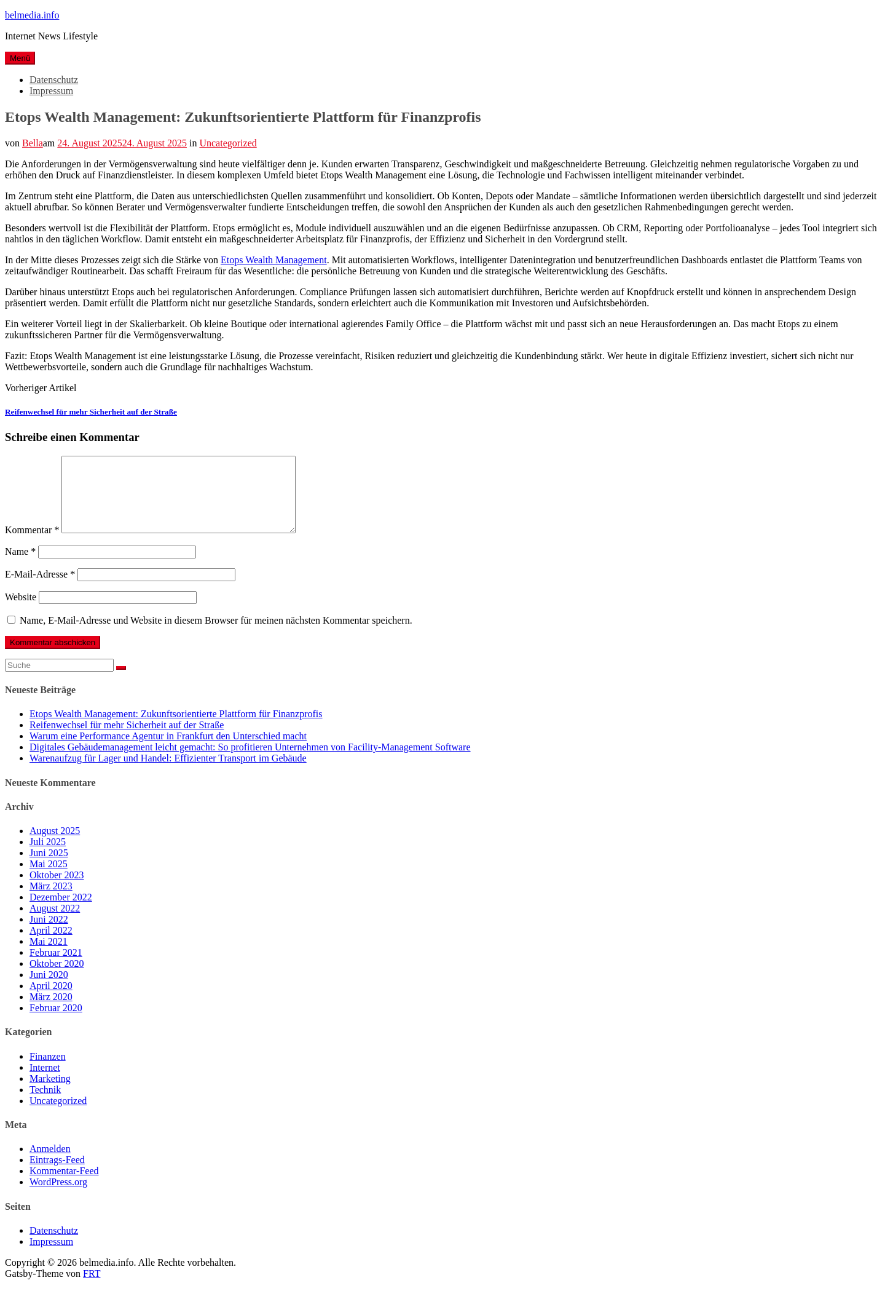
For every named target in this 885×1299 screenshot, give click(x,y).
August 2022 (55, 923)
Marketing (50, 1093)
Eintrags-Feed (57, 1174)
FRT (91, 1288)
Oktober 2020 (57, 978)
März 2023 (51, 901)
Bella (32, 143)
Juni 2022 (49, 934)
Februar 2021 (56, 967)
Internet (45, 1082)
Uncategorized (227, 143)
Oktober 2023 (57, 889)
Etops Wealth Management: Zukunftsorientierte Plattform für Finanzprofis (176, 728)
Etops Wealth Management (274, 260)
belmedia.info (32, 15)
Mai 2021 (49, 956)
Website (20, 611)
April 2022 (51, 945)
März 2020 (51, 1011)
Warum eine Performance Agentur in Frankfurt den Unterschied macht (168, 750)
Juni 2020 (49, 989)
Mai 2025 (49, 878)
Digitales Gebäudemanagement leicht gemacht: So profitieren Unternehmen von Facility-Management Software (250, 762)
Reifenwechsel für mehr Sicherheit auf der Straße (91, 411)
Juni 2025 (49, 867)
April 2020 (51, 1000)
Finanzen (48, 1071)
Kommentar (32, 544)
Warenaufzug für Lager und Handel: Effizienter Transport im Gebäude (168, 773)
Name (20, 566)
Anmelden (50, 1163)
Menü (20, 58)
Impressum (51, 90)
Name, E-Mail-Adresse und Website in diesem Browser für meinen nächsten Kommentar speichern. (216, 635)
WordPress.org (58, 1196)
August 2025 (55, 845)
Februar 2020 (56, 1022)
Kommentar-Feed (64, 1185)
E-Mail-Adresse (40, 589)
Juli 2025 (48, 856)
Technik (45, 1104)
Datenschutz (54, 79)
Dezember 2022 (61, 912)
